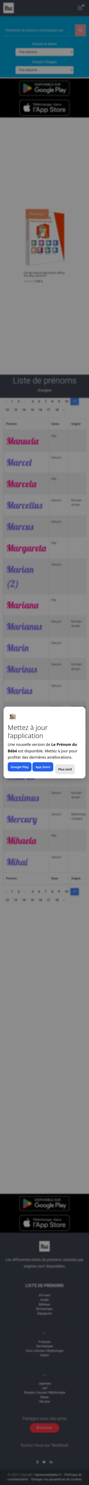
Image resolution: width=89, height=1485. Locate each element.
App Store (42, 767)
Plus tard (65, 769)
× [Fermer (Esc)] (83, 5)
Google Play (20, 767)
